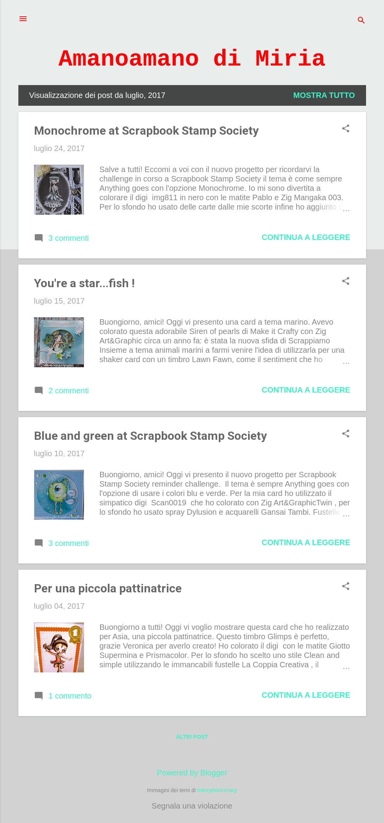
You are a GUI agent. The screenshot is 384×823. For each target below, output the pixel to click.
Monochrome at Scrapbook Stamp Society (146, 130)
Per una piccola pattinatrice (108, 588)
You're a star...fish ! (84, 283)
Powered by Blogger (192, 772)
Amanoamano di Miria (191, 59)
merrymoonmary (217, 790)
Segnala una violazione (192, 806)
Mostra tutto (324, 95)
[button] (345, 129)
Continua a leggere (306, 237)
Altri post (192, 737)
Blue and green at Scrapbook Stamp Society (150, 436)
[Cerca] (361, 21)
